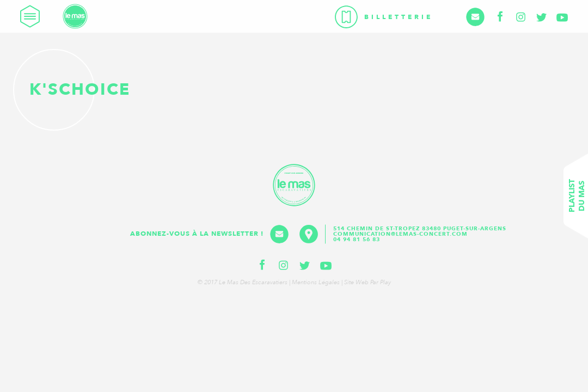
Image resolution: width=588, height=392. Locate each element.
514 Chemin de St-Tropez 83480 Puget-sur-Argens (421, 228)
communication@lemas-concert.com (400, 234)
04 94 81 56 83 (356, 239)
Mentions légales (316, 282)
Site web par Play (367, 282)
